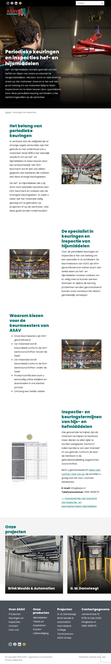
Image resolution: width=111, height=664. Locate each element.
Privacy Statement (13, 660)
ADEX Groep (64, 637)
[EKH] (20, 3)
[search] (90, 3)
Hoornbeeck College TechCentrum (65, 629)
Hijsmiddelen (40, 617)
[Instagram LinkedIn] (16, 3)
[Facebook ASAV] (12, 3)
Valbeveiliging (41, 633)
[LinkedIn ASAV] (20, 644)
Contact (13, 626)
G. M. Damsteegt (66, 614)
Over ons (14, 629)
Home (8, 112)
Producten (15, 614)
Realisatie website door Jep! (92, 657)
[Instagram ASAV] (8, 3)
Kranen (37, 629)
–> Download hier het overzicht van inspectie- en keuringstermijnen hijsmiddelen (79, 502)
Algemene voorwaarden (40, 657)
